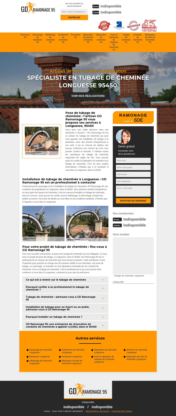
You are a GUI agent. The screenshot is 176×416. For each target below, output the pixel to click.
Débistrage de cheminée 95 (50, 38)
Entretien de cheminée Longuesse (136, 350)
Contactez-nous (122, 411)
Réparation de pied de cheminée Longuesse (72, 361)
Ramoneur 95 (25, 35)
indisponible (112, 6)
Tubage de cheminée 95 (126, 38)
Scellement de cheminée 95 (63, 38)
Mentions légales (97, 411)
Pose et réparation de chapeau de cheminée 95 (114, 42)
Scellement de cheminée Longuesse (73, 350)
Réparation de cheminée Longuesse (105, 350)
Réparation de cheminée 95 (101, 38)
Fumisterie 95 (75, 35)
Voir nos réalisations (88, 95)
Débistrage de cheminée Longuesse (40, 361)
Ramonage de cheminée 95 (37, 38)
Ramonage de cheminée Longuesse (40, 350)
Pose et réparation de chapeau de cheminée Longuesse (104, 359)
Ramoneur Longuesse (39, 356)
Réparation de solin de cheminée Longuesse (136, 357)
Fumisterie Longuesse (72, 356)
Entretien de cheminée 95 (137, 38)
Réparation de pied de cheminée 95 (88, 38)
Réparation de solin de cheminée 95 (150, 38)
